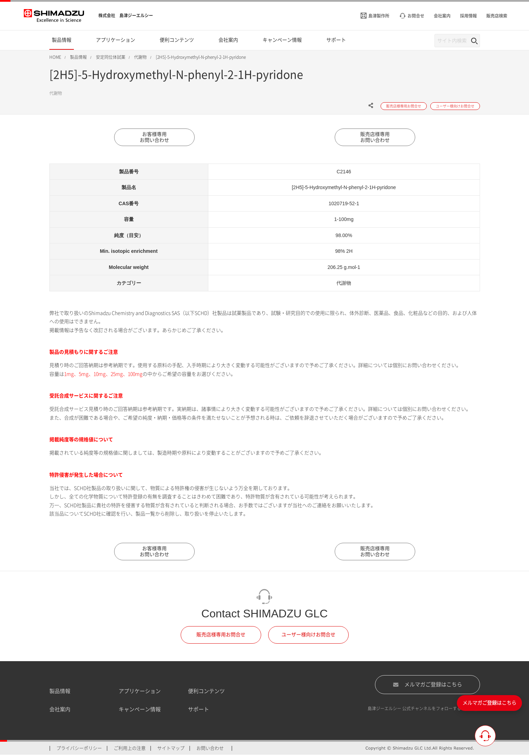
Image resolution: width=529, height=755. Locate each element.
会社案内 (59, 709)
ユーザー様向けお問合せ (308, 634)
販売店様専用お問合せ (220, 634)
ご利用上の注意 (130, 748)
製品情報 (59, 691)
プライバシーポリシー (79, 748)
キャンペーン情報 (140, 709)
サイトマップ (171, 748)
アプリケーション (140, 691)
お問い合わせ (210, 748)
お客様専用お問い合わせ (154, 137)
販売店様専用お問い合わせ (375, 137)
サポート (198, 709)
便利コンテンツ (206, 691)
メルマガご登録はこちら (427, 684)
